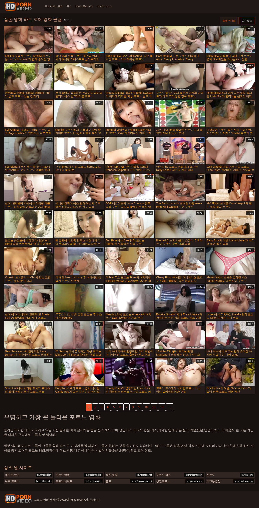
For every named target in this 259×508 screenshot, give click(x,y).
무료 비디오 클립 (54, 6)
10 (146, 407)
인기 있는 (247, 20)
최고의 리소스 (106, 6)
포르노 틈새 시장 (86, 6)
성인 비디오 (229, 20)
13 (162, 407)
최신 (69, 6)
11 (154, 407)
